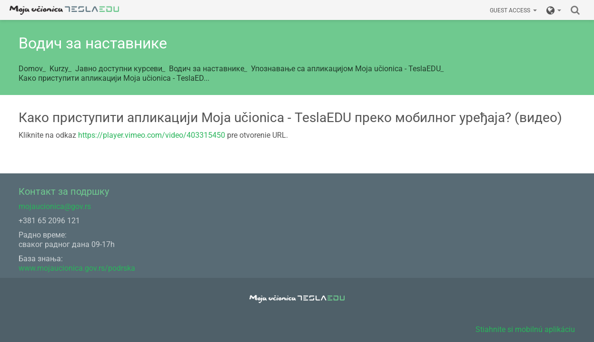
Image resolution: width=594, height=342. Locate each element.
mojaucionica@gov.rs (55, 206)
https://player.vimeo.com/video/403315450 (151, 135)
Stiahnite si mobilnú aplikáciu (525, 329)
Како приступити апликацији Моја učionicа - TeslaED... (114, 78)
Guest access (513, 10)
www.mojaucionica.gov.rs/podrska (77, 268)
